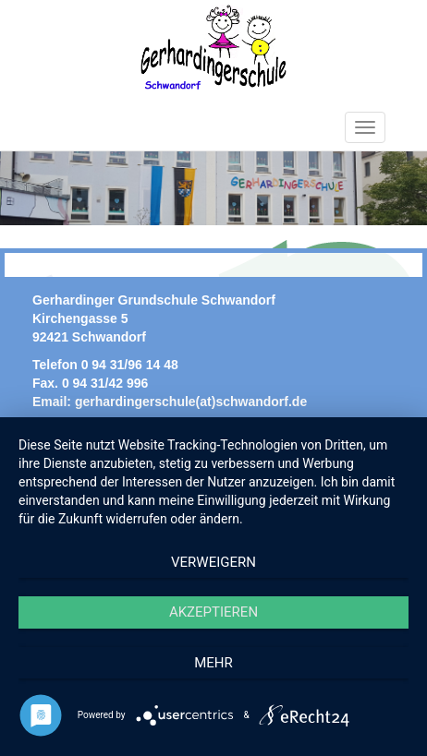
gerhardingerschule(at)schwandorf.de (191, 401)
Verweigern (213, 562)
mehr (213, 662)
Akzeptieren (213, 612)
